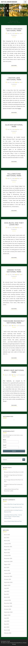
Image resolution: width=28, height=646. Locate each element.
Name (11, 441)
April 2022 (6, 537)
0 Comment (21, 325)
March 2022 (7, 540)
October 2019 (7, 579)
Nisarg (14, 644)
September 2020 (8, 561)
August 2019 (7, 585)
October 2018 (7, 609)
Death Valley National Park (15, 521)
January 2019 (7, 600)
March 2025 (7, 534)
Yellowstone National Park (14, 175)
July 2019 (6, 588)
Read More (14, 65)
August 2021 (7, 549)
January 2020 (7, 573)
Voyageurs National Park (10, 484)
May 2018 (6, 624)
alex (18, 33)
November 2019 (8, 576)
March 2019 (7, 597)
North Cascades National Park (14, 30)
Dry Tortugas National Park (11, 479)
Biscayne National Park (10, 472)
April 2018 (6, 627)
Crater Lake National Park (14, 79)
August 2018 (7, 615)
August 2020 (7, 564)
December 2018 (8, 603)
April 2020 (6, 567)
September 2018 (8, 612)
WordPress (19, 642)
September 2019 (8, 582)
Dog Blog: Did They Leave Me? (14, 224)
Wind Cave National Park (14, 371)
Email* (11, 446)
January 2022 (7, 543)
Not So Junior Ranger (9, 2)
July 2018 (6, 618)
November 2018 (8, 606)
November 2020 (8, 558)
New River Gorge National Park (12, 475)
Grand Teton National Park (14, 271)
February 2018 (7, 633)
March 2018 (7, 630)
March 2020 (7, 570)
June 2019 (6, 591)
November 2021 (8, 546)
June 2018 (6, 621)
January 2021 (7, 555)
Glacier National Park (14, 126)
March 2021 (7, 552)
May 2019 (6, 594)
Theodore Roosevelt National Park (14, 322)
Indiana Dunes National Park (11, 489)
